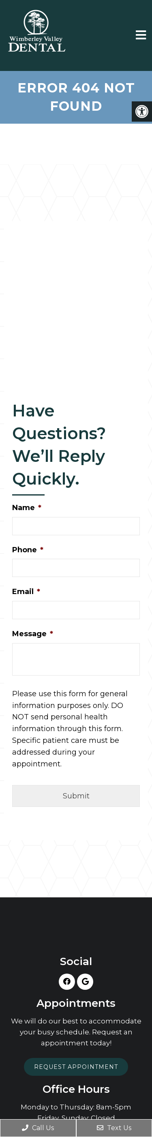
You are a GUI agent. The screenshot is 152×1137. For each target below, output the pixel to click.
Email (26, 591)
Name (26, 507)
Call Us (38, 1128)
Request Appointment (76, 1066)
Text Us (114, 1128)
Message (32, 633)
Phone (27, 549)
